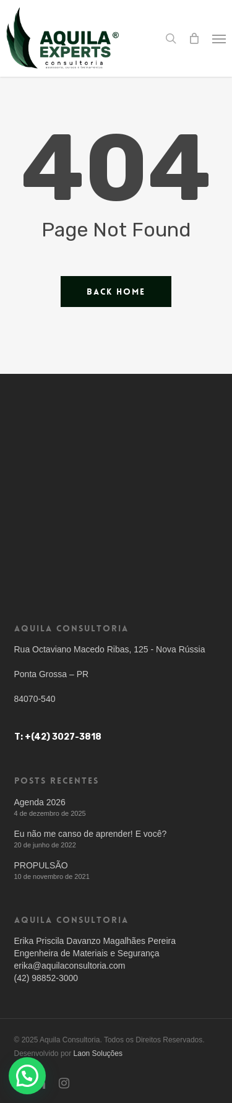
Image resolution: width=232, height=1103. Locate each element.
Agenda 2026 (40, 802)
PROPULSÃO (41, 865)
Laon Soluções (98, 1053)
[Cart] (194, 38)
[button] (219, 38)
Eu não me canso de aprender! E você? (90, 834)
